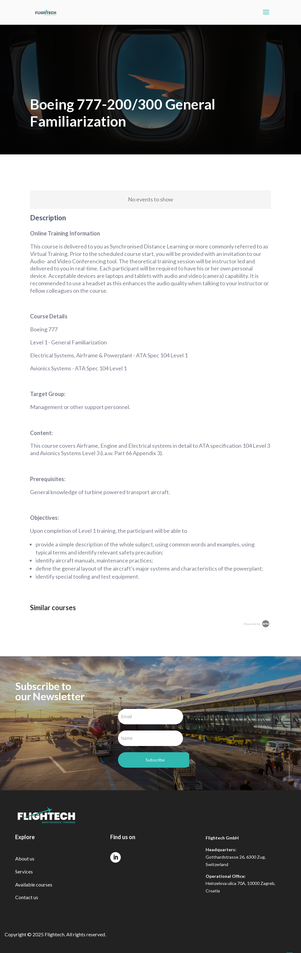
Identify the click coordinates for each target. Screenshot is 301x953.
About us (24, 858)
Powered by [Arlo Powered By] (257, 624)
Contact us (26, 897)
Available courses (33, 884)
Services (24, 871)
